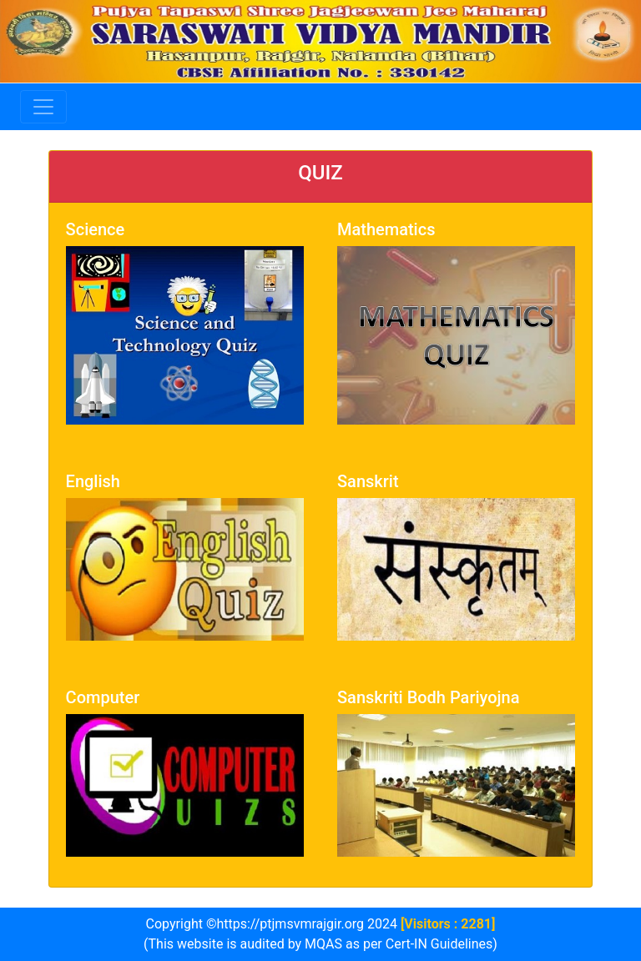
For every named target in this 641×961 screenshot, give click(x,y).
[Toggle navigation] (43, 106)
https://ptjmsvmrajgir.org (290, 924)
